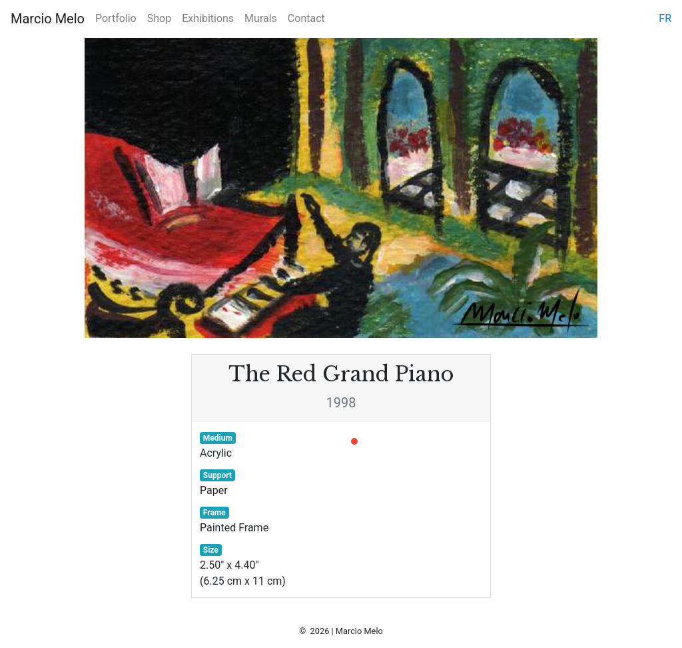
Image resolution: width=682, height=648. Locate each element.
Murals (260, 18)
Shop (159, 18)
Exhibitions (208, 18)
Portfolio (116, 18)
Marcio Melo (48, 19)
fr (665, 18)
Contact (306, 18)
